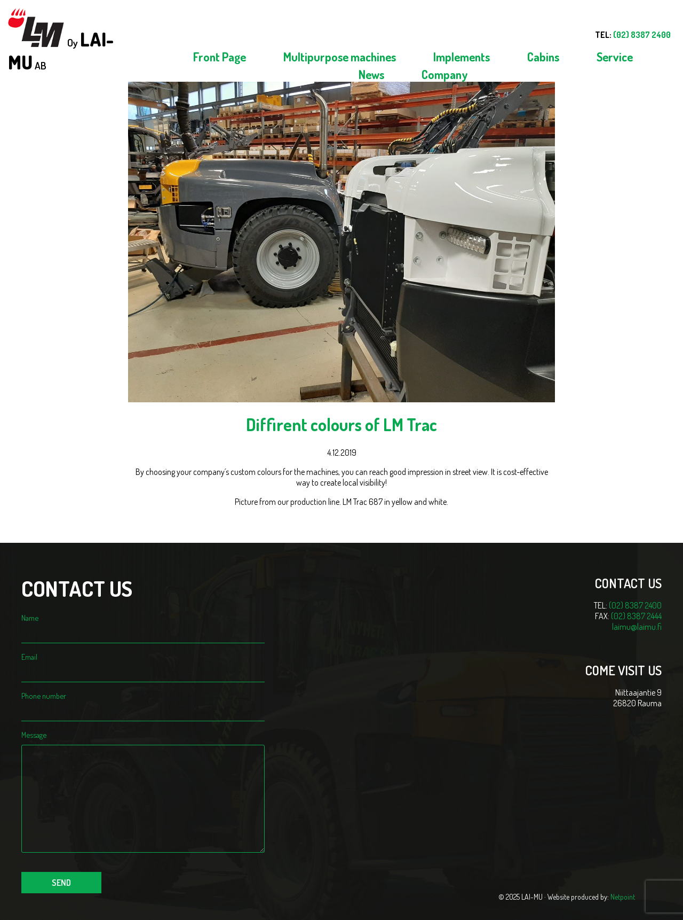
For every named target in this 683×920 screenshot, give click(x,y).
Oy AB (61, 41)
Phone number (143, 703)
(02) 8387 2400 (635, 605)
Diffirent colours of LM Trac (341, 424)
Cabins (543, 56)
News (371, 74)
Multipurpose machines (339, 56)
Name (143, 625)
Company (445, 74)
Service (615, 56)
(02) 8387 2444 (636, 616)
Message (143, 739)
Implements (461, 56)
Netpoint (622, 896)
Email (143, 664)
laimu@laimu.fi (637, 626)
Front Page (219, 56)
